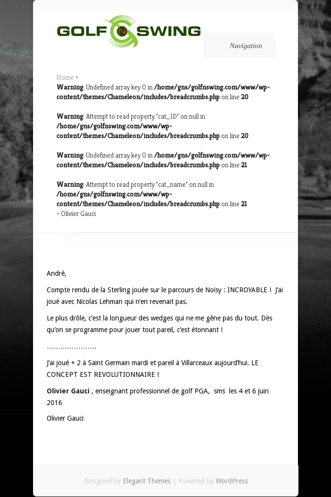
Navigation (237, 46)
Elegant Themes (147, 481)
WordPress (232, 481)
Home (65, 77)
